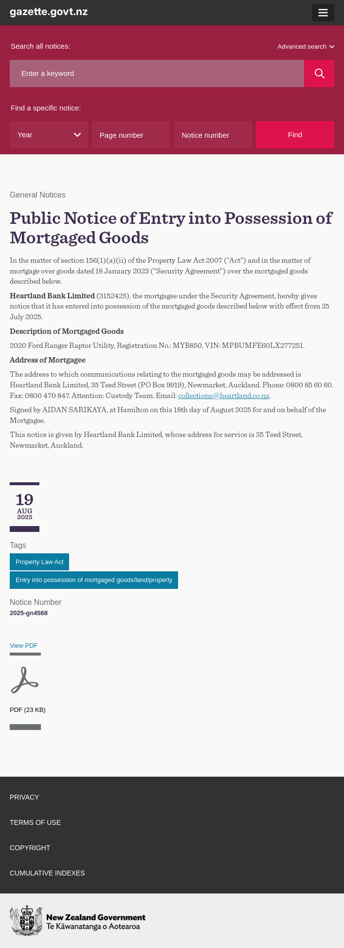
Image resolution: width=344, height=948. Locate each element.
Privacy (24, 797)
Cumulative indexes (47, 873)
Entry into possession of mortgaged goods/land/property (94, 579)
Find (295, 134)
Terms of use (35, 822)
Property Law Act (39, 561)
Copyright (30, 848)
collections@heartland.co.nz (223, 396)
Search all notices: (41, 46)
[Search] (319, 73)
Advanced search (306, 46)
